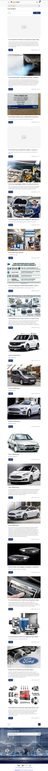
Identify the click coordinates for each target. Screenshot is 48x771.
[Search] (24, 5)
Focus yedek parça (13, 525)
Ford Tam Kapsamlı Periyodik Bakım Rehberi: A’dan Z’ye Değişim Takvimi (24, 285)
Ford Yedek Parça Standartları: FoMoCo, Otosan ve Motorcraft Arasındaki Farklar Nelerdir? (24, 150)
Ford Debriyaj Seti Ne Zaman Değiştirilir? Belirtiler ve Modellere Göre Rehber (24, 219)
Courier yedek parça (14, 388)
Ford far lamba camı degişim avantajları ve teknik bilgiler (24, 567)
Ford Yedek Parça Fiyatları (15, 252)
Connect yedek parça (14, 355)
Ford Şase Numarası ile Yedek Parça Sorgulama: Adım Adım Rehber (24, 600)
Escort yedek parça (13, 454)
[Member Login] (37, 2)
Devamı (10, 49)
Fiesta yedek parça (13, 487)
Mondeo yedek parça (14, 421)
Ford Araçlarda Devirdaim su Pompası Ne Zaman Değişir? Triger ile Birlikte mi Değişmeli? (24, 39)
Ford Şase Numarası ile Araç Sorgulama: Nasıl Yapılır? (23, 636)
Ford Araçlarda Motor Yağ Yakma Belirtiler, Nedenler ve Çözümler (24, 77)
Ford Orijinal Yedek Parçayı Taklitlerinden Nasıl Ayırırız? (24, 117)
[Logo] (15, 2)
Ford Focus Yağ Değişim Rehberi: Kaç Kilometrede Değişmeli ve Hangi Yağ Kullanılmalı (24, 184)
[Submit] (39, 734)
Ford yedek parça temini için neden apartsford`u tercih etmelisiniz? (24, 707)
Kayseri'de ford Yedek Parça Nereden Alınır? (20, 669)
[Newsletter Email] (24, 734)
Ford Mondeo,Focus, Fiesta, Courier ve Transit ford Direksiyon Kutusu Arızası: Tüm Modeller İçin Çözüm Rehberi (24, 318)
